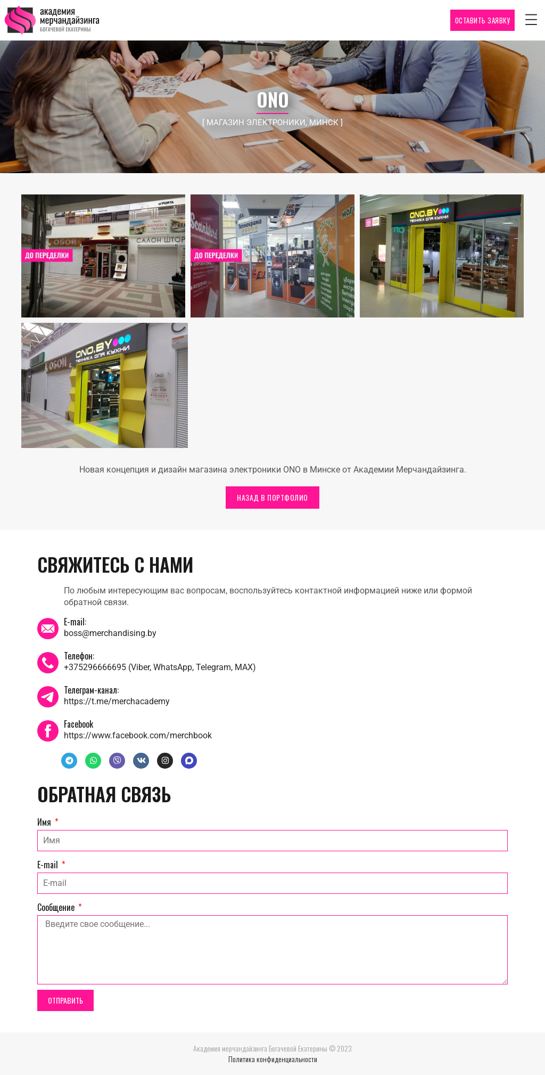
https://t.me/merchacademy (117, 701)
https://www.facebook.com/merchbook (138, 735)
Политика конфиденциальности (272, 1058)
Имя (45, 822)
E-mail (48, 864)
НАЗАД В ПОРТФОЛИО (272, 497)
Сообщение (57, 907)
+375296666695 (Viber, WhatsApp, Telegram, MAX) (160, 667)
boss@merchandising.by (110, 633)
